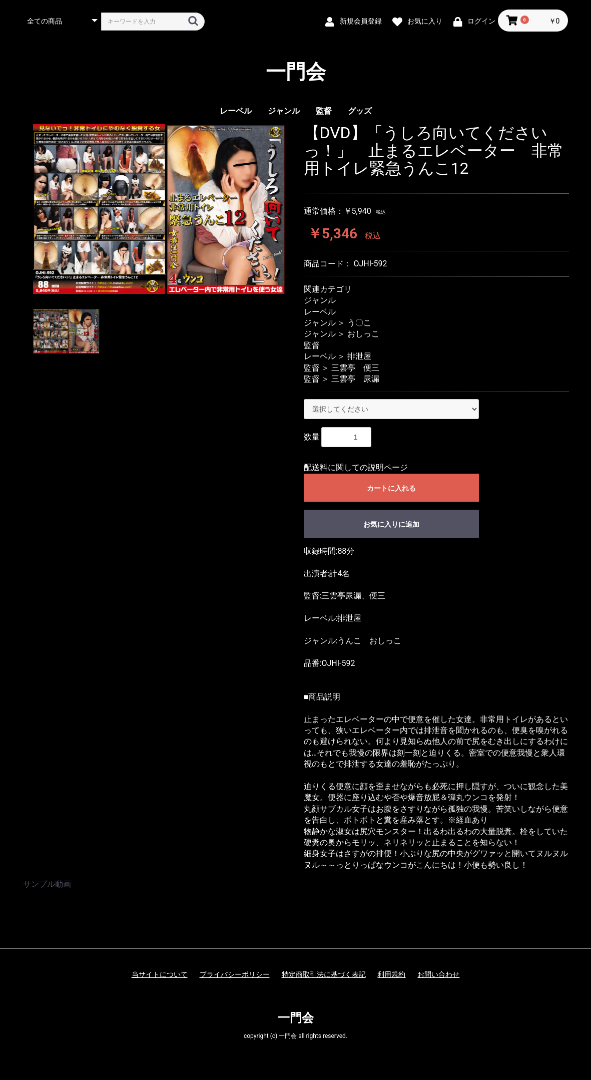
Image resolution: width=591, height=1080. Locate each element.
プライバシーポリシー (235, 974)
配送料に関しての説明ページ (356, 467)
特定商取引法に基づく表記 (324, 974)
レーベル (236, 111)
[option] (159, 209)
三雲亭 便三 (355, 368)
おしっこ (363, 333)
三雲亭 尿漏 (355, 379)
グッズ (360, 111)
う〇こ (359, 322)
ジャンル (284, 111)
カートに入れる (391, 488)
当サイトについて (160, 974)
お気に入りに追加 (391, 524)
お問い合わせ (438, 974)
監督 (324, 111)
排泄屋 (359, 356)
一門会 (296, 72)
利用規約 (391, 974)
